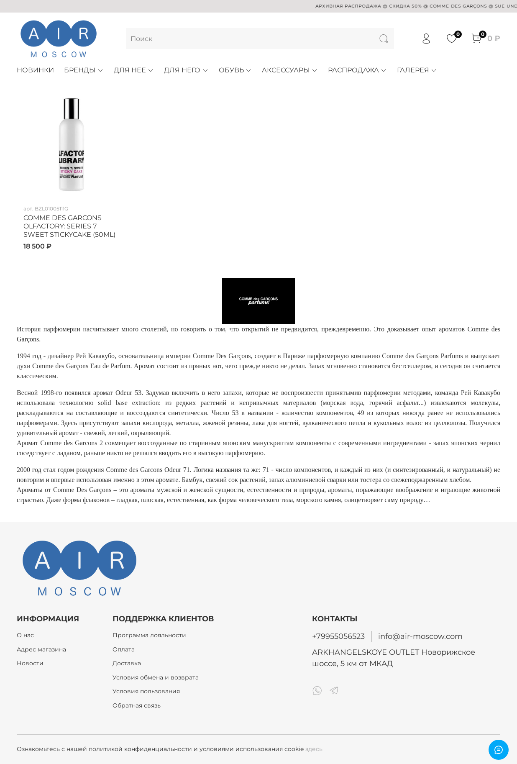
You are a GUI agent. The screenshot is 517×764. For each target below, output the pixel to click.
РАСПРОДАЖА (357, 70)
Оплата (124, 649)
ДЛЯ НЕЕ (134, 70)
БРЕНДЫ (84, 70)
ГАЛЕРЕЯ (417, 70)
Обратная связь (137, 705)
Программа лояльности (149, 635)
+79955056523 (338, 636)
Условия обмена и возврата (156, 677)
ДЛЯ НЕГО (186, 70)
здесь (313, 749)
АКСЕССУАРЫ (290, 70)
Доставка (127, 663)
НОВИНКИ (35, 70)
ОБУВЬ (235, 70)
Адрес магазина (41, 649)
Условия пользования (146, 691)
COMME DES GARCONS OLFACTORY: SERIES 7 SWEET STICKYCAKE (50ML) (69, 226)
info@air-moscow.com (420, 636)
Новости (30, 663)
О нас (25, 635)
